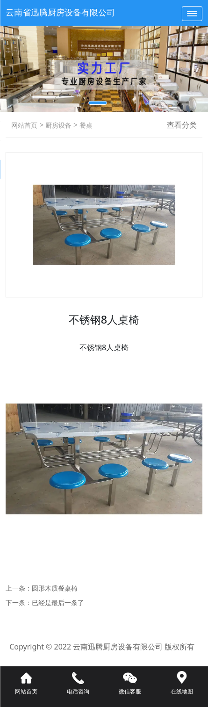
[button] (97, 103)
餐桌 (85, 125)
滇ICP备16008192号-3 (104, 660)
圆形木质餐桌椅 (55, 588)
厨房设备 (57, 125)
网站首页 (24, 125)
